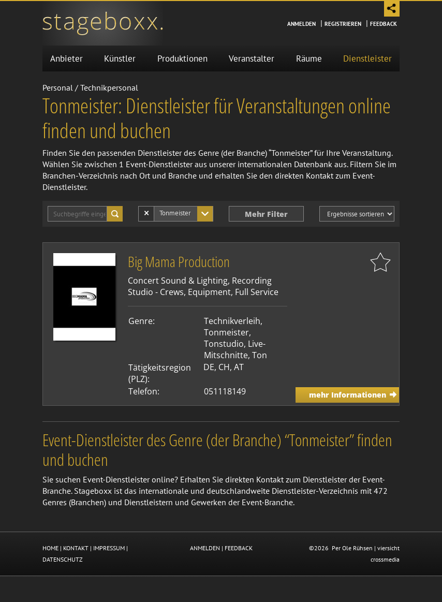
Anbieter (66, 58)
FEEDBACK (239, 548)
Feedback (383, 23)
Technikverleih (232, 321)
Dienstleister (367, 58)
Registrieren (343, 23)
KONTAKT (76, 548)
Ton (259, 355)
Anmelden (301, 23)
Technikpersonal (109, 87)
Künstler (120, 58)
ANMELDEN (205, 548)
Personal (57, 87)
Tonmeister (226, 332)
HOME (50, 548)
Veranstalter (251, 58)
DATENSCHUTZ (62, 559)
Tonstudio (224, 343)
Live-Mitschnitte (235, 349)
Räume (309, 58)
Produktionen (182, 58)
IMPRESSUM (109, 548)
